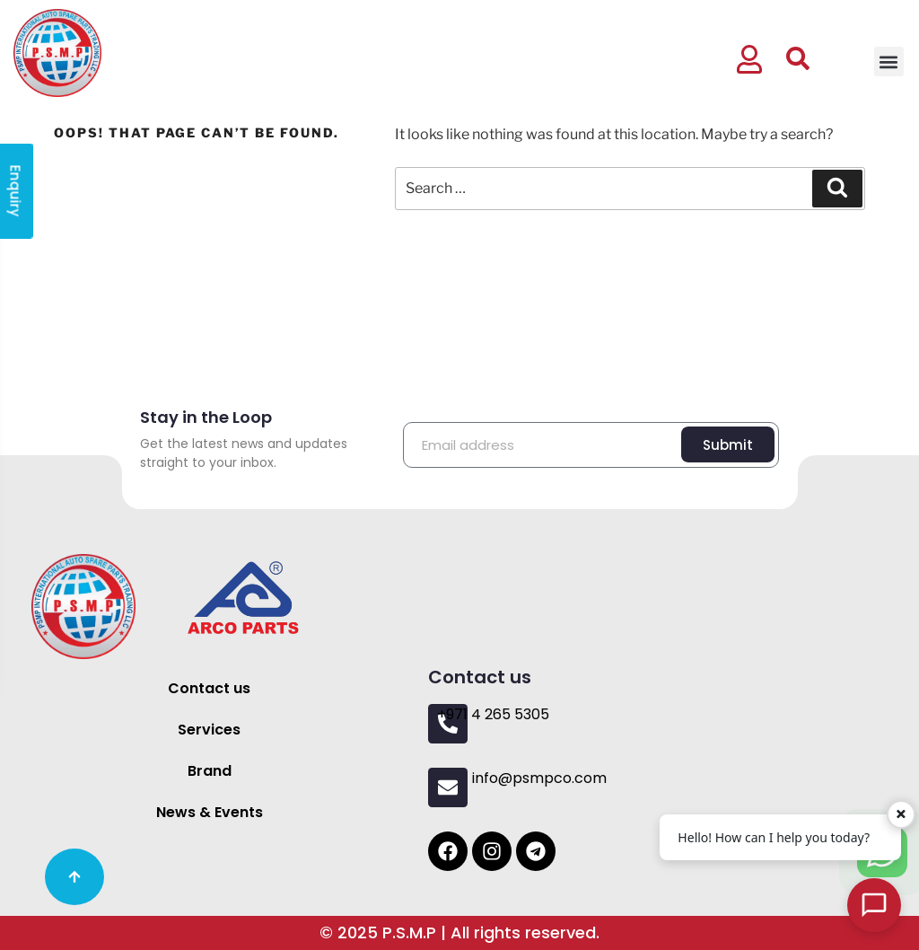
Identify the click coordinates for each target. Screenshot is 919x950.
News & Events (209, 812)
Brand (210, 771)
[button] (889, 61)
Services (209, 729)
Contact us (209, 688)
